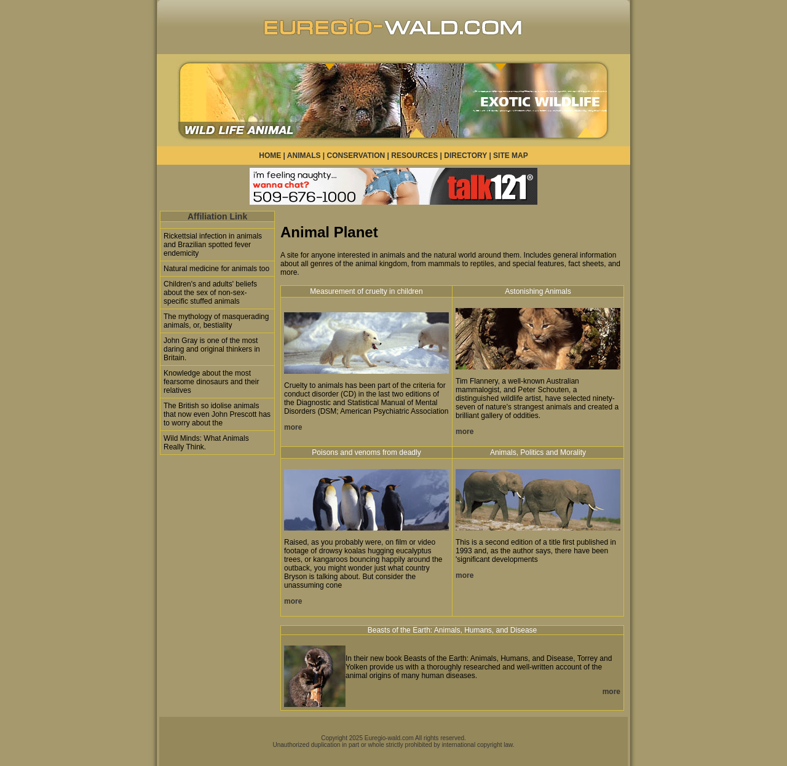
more (293, 427)
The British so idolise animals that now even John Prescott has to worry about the (217, 414)
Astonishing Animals (538, 291)
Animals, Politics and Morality (538, 452)
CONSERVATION (356, 155)
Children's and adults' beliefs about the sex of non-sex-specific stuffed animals (210, 293)
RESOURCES (414, 155)
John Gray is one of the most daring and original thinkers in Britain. (212, 349)
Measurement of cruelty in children (366, 291)
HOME (270, 155)
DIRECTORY (465, 155)
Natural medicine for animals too (216, 268)
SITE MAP (510, 155)
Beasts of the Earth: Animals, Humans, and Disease (452, 630)
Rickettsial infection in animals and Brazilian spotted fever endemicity (213, 245)
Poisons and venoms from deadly (366, 452)
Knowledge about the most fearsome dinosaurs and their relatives (211, 382)
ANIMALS (304, 155)
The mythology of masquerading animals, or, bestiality (216, 321)
